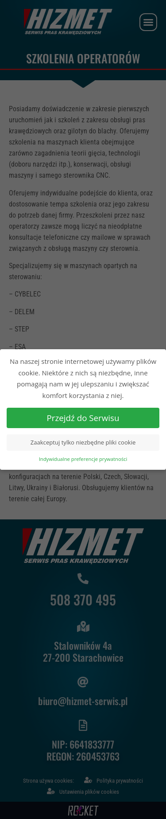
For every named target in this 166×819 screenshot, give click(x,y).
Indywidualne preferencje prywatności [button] (83, 456)
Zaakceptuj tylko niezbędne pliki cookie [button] (83, 440)
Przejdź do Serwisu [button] (83, 415)
